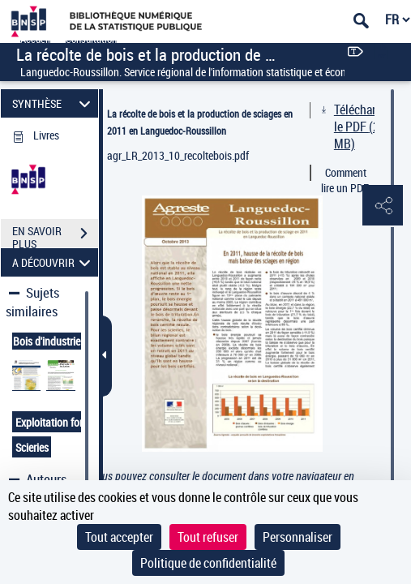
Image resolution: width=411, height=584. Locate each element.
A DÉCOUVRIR (53, 262)
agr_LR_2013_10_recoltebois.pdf (178, 155)
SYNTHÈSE (53, 103)
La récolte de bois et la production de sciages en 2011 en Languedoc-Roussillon (200, 122)
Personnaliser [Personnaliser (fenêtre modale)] (297, 537)
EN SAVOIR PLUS (55, 235)
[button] (382, 206)
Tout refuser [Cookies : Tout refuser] (208, 537)
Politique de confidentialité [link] (208, 563)
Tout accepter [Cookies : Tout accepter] (119, 537)
